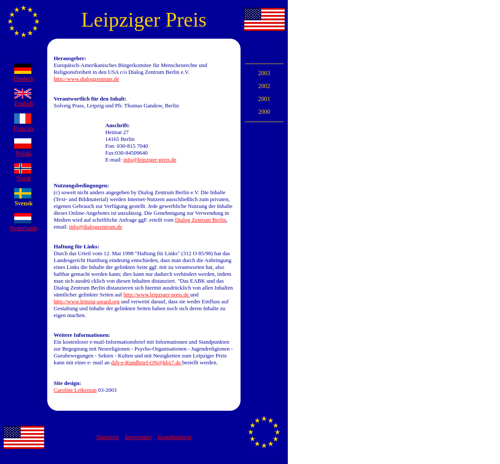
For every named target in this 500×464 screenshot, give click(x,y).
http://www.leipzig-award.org (86, 301)
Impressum (138, 437)
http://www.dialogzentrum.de (86, 79)
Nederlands (23, 228)
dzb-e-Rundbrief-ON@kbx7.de (147, 362)
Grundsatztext (175, 437)
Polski (23, 153)
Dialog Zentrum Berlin (200, 220)
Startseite (108, 437)
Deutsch (24, 79)
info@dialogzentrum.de (95, 226)
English (24, 104)
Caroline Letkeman (75, 390)
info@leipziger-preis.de (149, 159)
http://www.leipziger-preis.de (156, 294)
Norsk (23, 178)
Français (23, 128)
